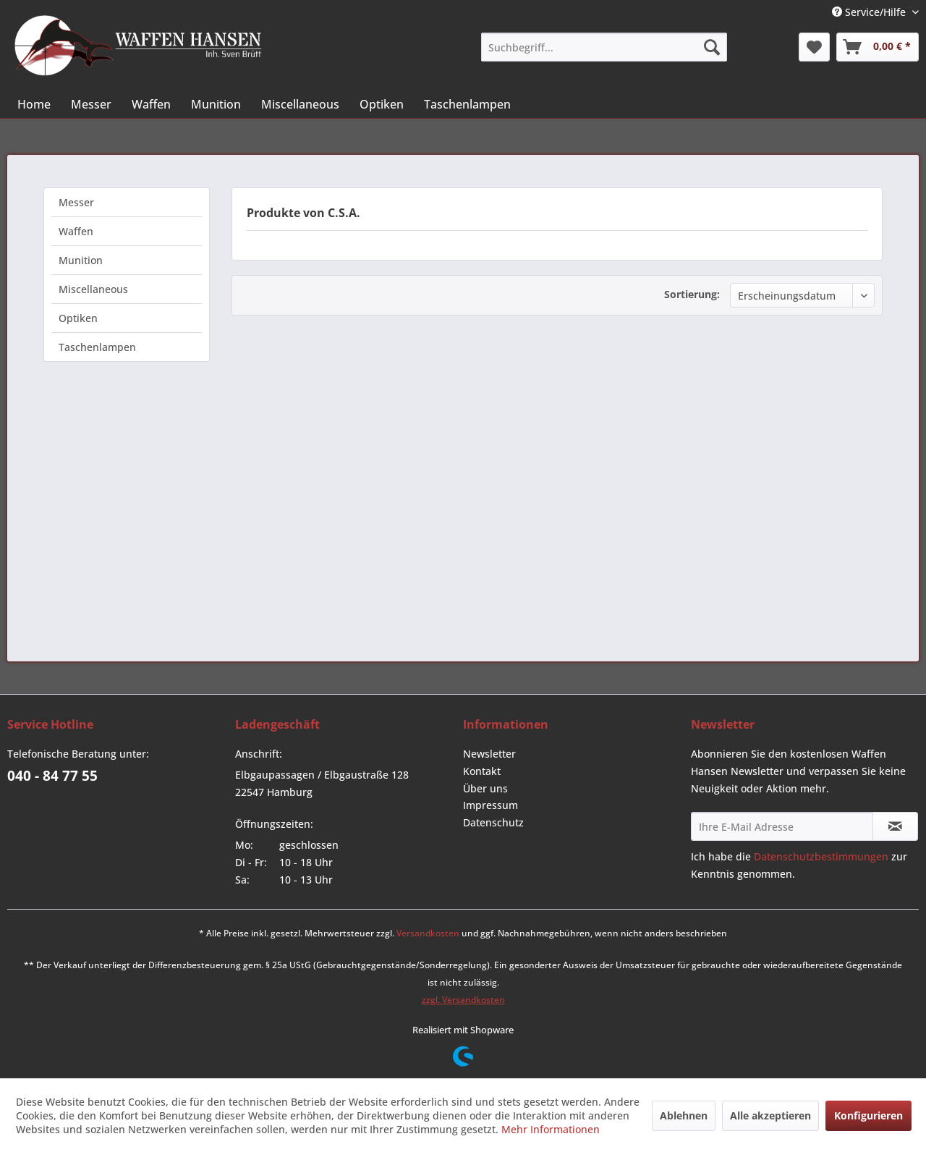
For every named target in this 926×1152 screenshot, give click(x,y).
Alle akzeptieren (770, 1115)
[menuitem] (604, 47)
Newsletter (489, 754)
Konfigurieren (868, 1115)
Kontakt (482, 771)
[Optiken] (381, 104)
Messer (76, 202)
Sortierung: (692, 294)
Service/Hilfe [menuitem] (870, 12)
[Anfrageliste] (877, 47)
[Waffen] (151, 104)
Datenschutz (493, 822)
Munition (81, 260)
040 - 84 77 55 (52, 775)
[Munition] (216, 104)
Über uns (485, 788)
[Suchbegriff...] (604, 47)
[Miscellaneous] (300, 104)
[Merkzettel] (814, 47)
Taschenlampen (97, 347)
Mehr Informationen (550, 1129)
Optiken (78, 318)
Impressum (490, 805)
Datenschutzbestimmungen (821, 856)
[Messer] (91, 104)
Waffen (76, 231)
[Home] (34, 104)
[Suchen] (712, 47)
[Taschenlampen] (467, 104)
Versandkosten (427, 933)
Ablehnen (684, 1115)
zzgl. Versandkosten (463, 1000)
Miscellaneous (93, 289)
